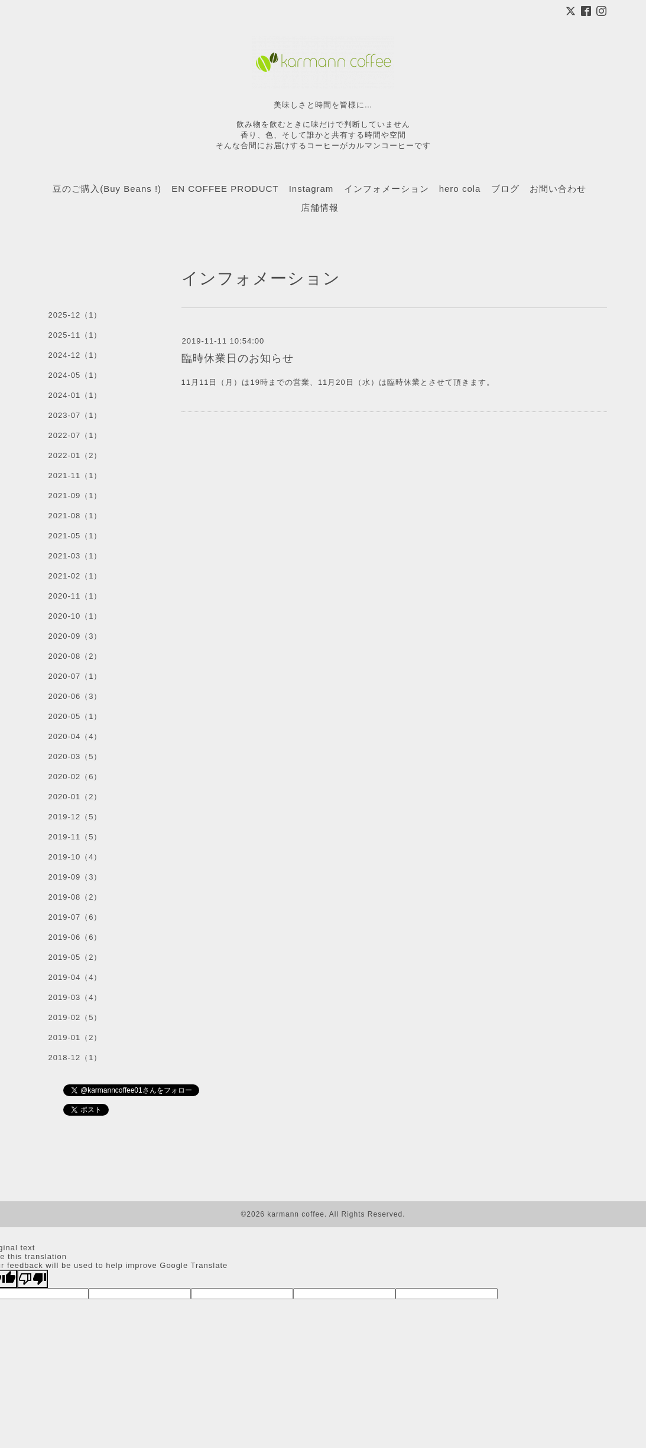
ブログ (505, 189)
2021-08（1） (75, 515)
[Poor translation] (32, 1279)
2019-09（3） (75, 876)
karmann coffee (295, 1214)
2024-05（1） (75, 375)
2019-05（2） (75, 957)
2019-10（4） (75, 856)
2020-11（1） (75, 595)
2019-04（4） (75, 977)
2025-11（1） (75, 335)
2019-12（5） (75, 816)
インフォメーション (386, 189)
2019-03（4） (75, 997)
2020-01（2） (75, 796)
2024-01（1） (75, 395)
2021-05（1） (75, 535)
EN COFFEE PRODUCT (224, 189)
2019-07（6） (75, 917)
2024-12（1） (75, 355)
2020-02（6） (75, 776)
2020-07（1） (75, 676)
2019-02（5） (75, 1017)
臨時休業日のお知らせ (237, 358)
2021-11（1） (75, 475)
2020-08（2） (75, 656)
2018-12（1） (75, 1057)
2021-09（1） (75, 495)
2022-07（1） (75, 435)
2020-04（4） (75, 736)
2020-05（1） (75, 716)
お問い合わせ (558, 189)
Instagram (311, 189)
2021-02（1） (75, 575)
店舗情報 (320, 207)
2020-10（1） (75, 616)
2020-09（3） (75, 636)
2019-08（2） (75, 897)
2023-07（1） (75, 415)
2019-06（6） (75, 937)
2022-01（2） (75, 455)
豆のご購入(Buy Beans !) (107, 189)
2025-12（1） (75, 314)
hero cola (460, 189)
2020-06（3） (75, 696)
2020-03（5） (75, 756)
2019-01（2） (75, 1037)
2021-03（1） (75, 555)
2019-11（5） (75, 836)
